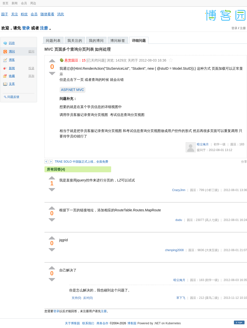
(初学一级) (212, 280)
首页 (5, 3)
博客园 (131, 323)
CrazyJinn (178, 190)
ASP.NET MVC (72, 90)
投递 (31, 68)
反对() (88, 298)
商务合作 (102, 323)
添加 (31, 76)
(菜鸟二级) (212, 298)
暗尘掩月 (203, 144)
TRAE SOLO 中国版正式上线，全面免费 (81, 161)
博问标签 (117, 41)
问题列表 (53, 41)
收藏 (12, 76)
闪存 (12, 43)
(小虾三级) (212, 190)
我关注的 (74, 41)
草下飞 (180, 298)
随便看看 (47, 14)
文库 (12, 84)
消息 (60, 14)
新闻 (15, 3)
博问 (12, 51)
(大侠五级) (212, 250)
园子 (4, 14)
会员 (24, 3)
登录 (26, 28)
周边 (33, 3)
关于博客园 (72, 323)
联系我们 (88, 323)
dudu (178, 220)
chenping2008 (174, 250)
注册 (44, 28)
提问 (31, 51)
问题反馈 (13, 97)
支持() (76, 298)
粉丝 (24, 14)
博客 (12, 60)
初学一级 (220, 144)
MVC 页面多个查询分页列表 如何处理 (77, 49)
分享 (244, 161)
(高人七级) (212, 220)
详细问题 (139, 41)
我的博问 (96, 41)
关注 (14, 14)
